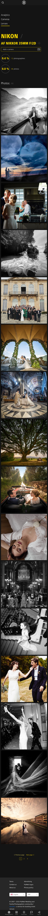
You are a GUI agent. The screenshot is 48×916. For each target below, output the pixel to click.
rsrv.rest (12, 906)
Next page (29, 855)
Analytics (5, 15)
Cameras (5, 19)
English (14, 894)
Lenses (4, 24)
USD (29, 894)
